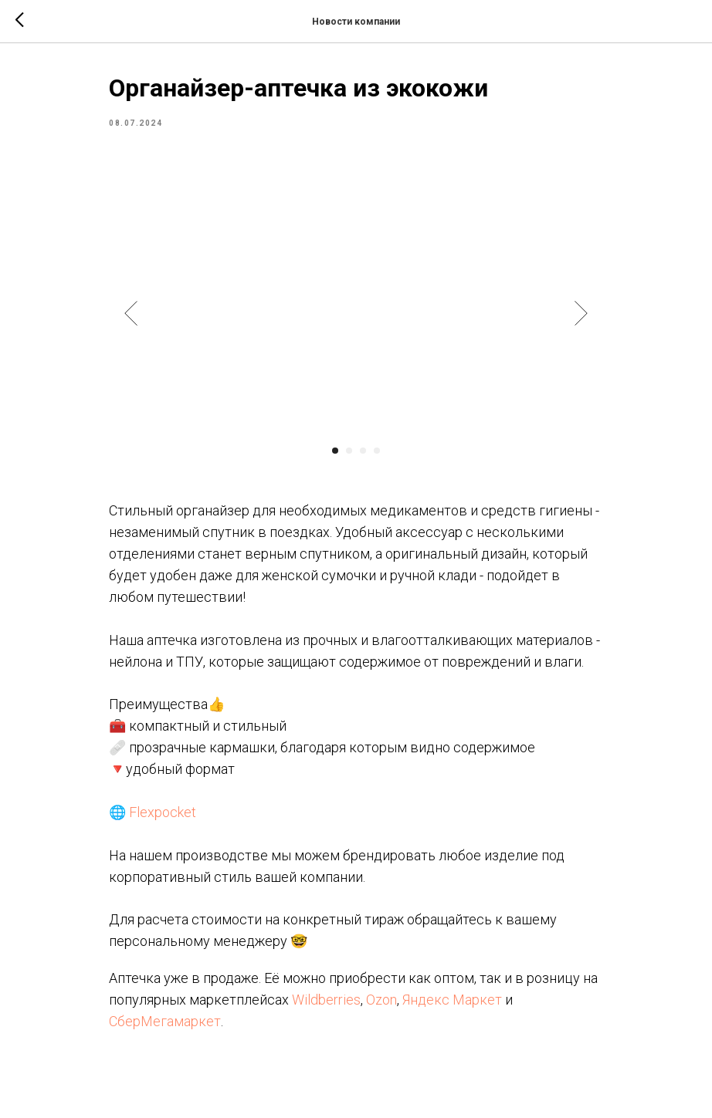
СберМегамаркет (165, 1021)
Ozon (381, 999)
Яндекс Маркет (452, 999)
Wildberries (326, 999)
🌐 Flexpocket (152, 812)
